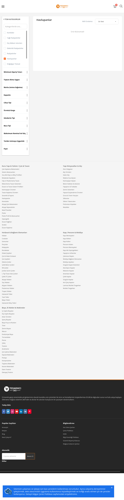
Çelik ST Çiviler (7, 277)
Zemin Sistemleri (68, 190)
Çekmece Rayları (68, 256)
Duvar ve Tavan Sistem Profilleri (12, 187)
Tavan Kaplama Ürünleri (10, 192)
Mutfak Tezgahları (69, 288)
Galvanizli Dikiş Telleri (9, 303)
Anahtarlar (5, 349)
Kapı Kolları (67, 241)
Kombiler (10, 32)
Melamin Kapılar (68, 271)
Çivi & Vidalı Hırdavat (9, 256)
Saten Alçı (66, 175)
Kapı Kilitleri (67, 239)
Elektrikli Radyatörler (15, 48)
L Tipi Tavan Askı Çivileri (10, 274)
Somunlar (5, 241)
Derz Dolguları (68, 169)
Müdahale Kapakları (8, 178)
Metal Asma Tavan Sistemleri (11, 184)
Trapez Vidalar (6, 291)
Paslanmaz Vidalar (8, 288)
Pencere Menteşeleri (70, 247)
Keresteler (5, 201)
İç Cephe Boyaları (7, 311)
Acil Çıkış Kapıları (68, 282)
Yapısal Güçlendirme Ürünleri (73, 192)
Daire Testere (6, 369)
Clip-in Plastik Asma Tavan (10, 181)
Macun (4, 331)
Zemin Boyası (6, 328)
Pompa (4, 358)
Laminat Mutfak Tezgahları (72, 285)
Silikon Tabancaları (69, 201)
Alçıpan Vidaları (7, 285)
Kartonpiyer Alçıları (69, 181)
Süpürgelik (5, 219)
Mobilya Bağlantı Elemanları (72, 259)
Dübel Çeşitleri (7, 253)
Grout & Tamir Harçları (70, 195)
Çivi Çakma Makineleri (9, 352)
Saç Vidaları (6, 282)
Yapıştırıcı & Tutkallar (70, 187)
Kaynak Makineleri (8, 355)
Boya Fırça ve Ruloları (9, 323)
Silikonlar (66, 198)
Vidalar (4, 236)
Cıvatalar (5, 239)
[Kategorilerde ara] (15, 26)
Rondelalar (5, 250)
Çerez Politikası (68, 431)
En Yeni (101, 21)
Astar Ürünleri (6, 317)
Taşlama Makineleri (8, 364)
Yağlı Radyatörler (13, 38)
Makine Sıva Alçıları (69, 178)
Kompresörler (6, 361)
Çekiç (3, 343)
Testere (4, 346)
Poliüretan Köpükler (69, 204)
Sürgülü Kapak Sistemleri (71, 265)
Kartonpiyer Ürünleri (9, 190)
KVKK (65, 434)
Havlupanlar (12, 59)
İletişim (4, 431)
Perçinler (5, 244)
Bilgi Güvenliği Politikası (71, 437)
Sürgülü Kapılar (68, 280)
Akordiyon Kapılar (69, 268)
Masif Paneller (6, 210)
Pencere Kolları (68, 244)
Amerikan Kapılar (69, 274)
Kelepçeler (5, 247)
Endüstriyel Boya (7, 334)
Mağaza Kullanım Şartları (71, 444)
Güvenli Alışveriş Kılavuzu (71, 441)
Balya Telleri (6, 300)
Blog (3, 434)
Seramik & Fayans (8, 195)
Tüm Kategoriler (11, 19)
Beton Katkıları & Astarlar (71, 184)
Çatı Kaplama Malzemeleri (10, 169)
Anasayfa (5, 427)
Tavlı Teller (5, 297)
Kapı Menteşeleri (68, 236)
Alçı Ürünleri (67, 172)
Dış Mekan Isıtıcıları (14, 43)
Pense (4, 340)
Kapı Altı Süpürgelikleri (70, 250)
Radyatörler (11, 53)
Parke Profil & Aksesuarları (11, 216)
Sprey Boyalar (6, 320)
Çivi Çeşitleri (6, 259)
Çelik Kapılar (67, 277)
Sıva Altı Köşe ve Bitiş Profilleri (12, 175)
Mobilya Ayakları (68, 262)
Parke (4, 213)
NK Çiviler (5, 268)
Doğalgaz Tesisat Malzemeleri (13, 66)
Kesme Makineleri (8, 366)
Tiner (3, 325)
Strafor (4, 225)
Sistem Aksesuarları (8, 172)
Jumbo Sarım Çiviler (8, 271)
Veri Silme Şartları (69, 427)
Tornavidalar (6, 337)
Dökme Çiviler (6, 262)
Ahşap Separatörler (8, 207)
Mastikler (66, 207)
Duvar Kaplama (7, 228)
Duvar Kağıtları (7, 222)
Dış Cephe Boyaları (8, 314)
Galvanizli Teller (7, 294)
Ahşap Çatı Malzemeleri (10, 204)
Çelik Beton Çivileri (8, 265)
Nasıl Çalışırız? (6, 437)
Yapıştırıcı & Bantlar (69, 253)
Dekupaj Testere (7, 372)
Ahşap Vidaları (6, 280)
